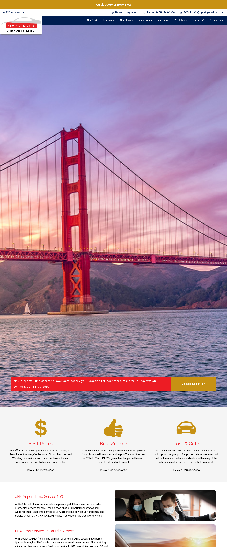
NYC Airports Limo (16, 12)
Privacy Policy (216, 20)
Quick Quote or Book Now (113, 4)
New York (92, 20)
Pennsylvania (145, 20)
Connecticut (108, 20)
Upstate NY (198, 20)
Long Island (163, 20)
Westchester (181, 20)
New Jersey (126, 20)
